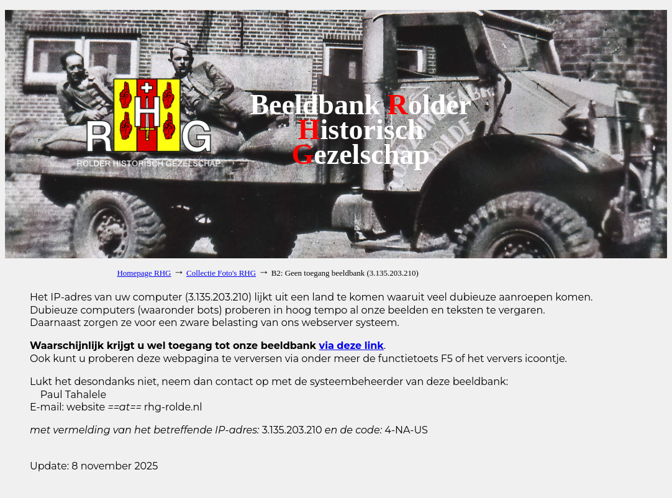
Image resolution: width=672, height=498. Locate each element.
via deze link (351, 345)
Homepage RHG (144, 273)
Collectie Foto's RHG (221, 273)
